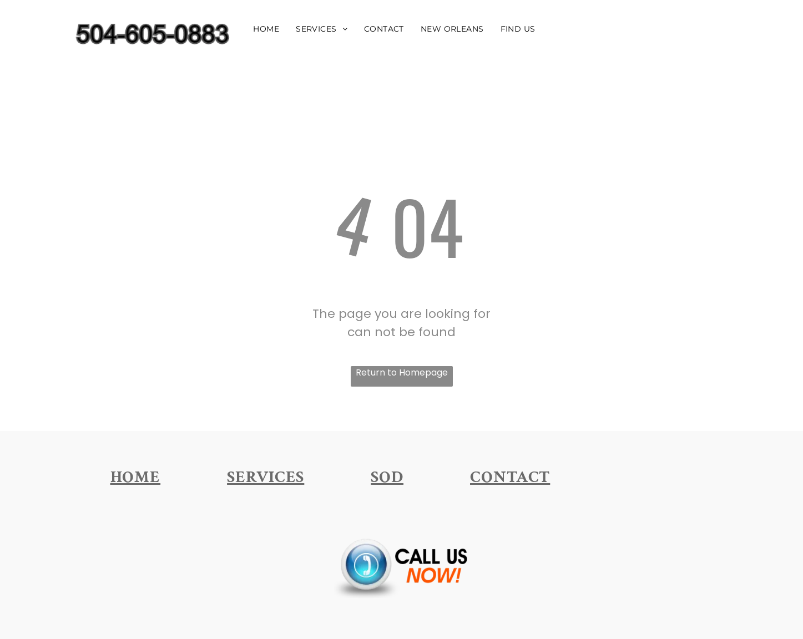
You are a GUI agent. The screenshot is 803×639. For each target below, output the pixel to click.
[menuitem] (266, 28)
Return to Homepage (402, 372)
